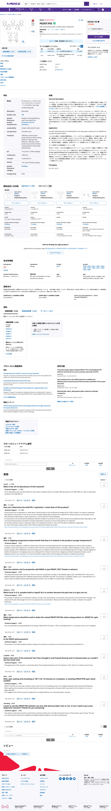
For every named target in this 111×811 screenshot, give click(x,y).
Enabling (24, 166)
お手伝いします (92, 57)
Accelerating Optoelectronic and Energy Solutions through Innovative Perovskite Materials (27, 407)
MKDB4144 (9, 329)
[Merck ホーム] (13, 4)
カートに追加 (98, 37)
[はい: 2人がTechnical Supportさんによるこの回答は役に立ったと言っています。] (19, 646)
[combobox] (56, 4)
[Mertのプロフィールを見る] (5, 672)
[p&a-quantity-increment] (108, 32)
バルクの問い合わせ (98, 41)
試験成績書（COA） (9, 52)
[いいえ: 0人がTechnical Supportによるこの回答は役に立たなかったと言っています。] (27, 496)
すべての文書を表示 (8, 56)
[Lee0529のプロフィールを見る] (6, 651)
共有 (81, 20)
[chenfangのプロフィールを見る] (7, 699)
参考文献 (3, 80)
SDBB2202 (8, 336)
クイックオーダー (86, 9)
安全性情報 (3, 72)
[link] (8, 460)
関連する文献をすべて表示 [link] (65, 402)
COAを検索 (9, 354)
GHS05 (5, 270)
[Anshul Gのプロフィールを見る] (7, 585)
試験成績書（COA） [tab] (12, 311)
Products (2, 14)
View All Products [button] (55, 253)
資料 (1, 74)
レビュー (3, 85)
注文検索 (76, 9)
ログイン (51, 41)
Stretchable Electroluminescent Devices (17, 381)
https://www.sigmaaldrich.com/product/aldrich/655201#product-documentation (27, 599)
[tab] (3, 14)
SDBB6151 (8, 334)
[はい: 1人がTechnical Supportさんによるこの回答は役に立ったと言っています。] (19, 628)
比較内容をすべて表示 (28, 186)
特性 (1, 63)
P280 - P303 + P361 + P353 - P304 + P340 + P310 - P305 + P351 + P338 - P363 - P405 (94, 268)
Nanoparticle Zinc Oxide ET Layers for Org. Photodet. (21, 373)
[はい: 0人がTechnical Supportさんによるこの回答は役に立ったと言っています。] (19, 496)
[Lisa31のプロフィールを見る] (6, 480)
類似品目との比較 (5, 69)
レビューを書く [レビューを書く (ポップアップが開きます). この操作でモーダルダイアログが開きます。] (55, 29)
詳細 (1, 66)
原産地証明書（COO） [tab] (30, 311)
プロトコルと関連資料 (7, 77)
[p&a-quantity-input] (98, 32)
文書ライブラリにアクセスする (40, 334)
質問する (103, 470)
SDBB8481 (8, 331)
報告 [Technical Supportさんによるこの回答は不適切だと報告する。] (33, 496)
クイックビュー (16, 203)
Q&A (1, 83)
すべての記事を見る (9, 397)
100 (23, 115)
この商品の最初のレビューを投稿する (17, 745)
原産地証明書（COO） (25, 52)
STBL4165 (8, 338)
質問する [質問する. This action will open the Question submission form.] (62, 29)
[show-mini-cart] (99, 10)
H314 (58, 266)
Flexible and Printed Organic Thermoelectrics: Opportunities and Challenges (25, 389)
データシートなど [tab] (47, 311)
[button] (67, 10)
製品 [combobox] (26, 4)
